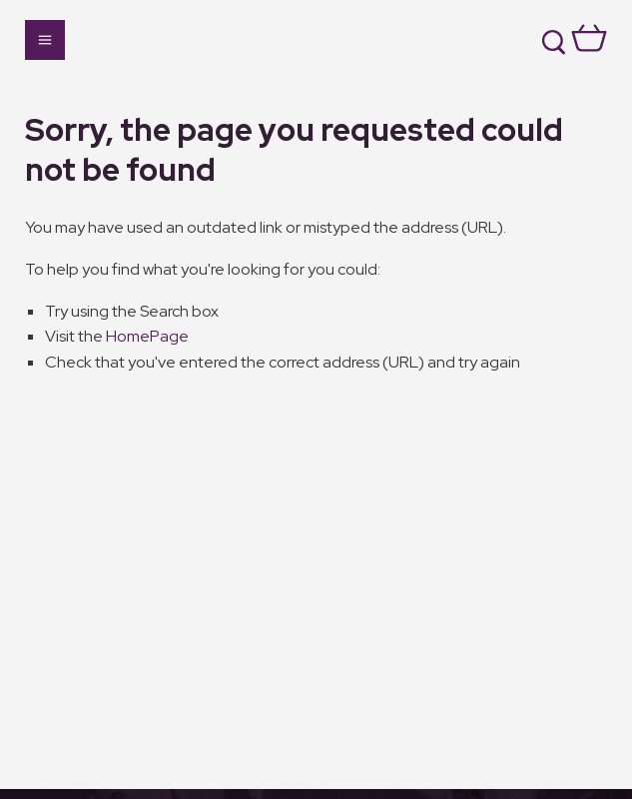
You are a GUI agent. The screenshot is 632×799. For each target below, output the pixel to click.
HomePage (147, 336)
